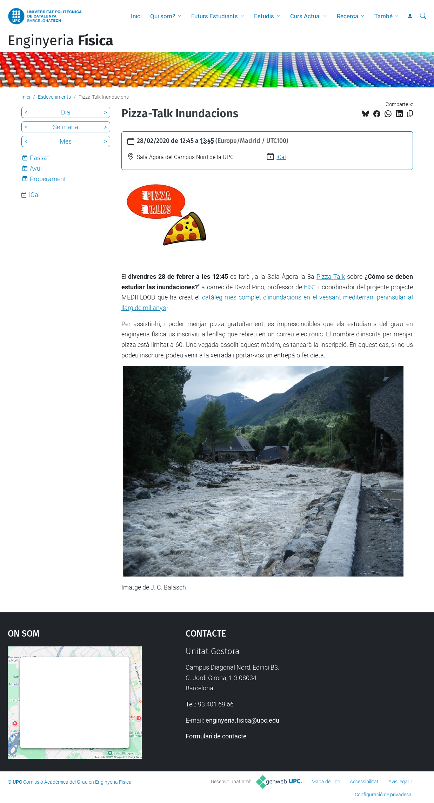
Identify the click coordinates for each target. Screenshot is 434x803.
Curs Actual (305, 16)
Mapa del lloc (326, 781)
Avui (36, 168)
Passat (39, 158)
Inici (136, 16)
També (383, 16)
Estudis (264, 16)
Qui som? (162, 16)
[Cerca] (423, 16)
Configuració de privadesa (383, 794)
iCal (281, 157)
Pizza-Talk (330, 276)
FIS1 (310, 287)
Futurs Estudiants (214, 16)
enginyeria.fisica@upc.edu (242, 720)
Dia (65, 112)
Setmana (65, 127)
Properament (48, 179)
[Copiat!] (410, 114)
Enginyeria (60, 40)
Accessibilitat (364, 781)
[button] (181, 16)
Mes (66, 141)
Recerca (347, 16)
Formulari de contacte (216, 736)
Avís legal (398, 781)
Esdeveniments (54, 97)
